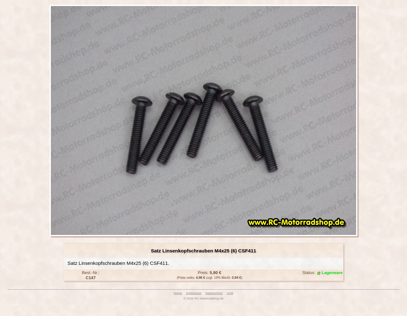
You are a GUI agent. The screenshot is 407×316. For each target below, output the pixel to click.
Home (178, 293)
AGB (230, 293)
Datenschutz (214, 293)
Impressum (193, 293)
